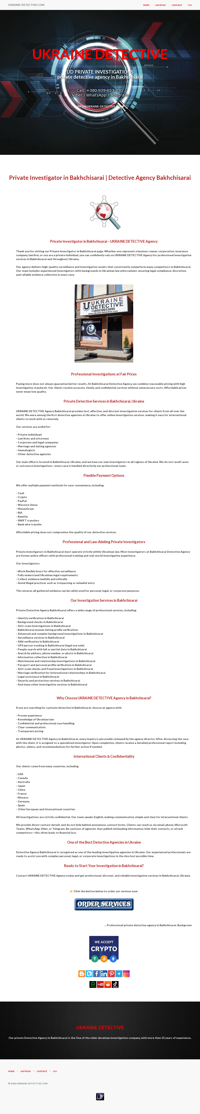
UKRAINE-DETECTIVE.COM (26, 4)
